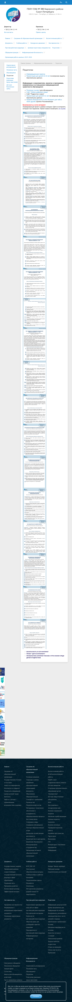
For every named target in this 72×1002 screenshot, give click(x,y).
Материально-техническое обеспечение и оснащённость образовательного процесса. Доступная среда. (35, 813)
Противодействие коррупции (14, 48)
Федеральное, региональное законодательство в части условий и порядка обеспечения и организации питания (57, 918)
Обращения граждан (11, 52)
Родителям (56, 48)
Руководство (30, 802)
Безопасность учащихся (12, 788)
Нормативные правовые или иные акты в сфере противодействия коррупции (35, 907)
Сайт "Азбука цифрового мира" (37, 92)
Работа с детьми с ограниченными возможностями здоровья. (12, 802)
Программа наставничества (13, 905)
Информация (52, 850)
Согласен (36, 996)
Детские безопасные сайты (10, 87)
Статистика (8, 971)
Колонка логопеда (54, 825)
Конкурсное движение (37, 43)
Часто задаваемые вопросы (13, 980)
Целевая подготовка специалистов (39, 48)
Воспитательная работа (54, 38)
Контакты (7, 797)
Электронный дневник (55, 939)
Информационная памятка (35, 74)
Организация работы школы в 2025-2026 (18, 57)
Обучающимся (11, 73)
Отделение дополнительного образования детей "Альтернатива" (57, 791)
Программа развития (11, 886)
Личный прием (8, 969)
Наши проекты (31, 894)
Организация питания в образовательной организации (33, 853)
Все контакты (8, 32)
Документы (9, 43)
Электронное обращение (12, 963)
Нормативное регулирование (11, 66)
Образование (30, 794)
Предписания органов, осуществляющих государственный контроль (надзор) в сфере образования (13, 874)
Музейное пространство (56, 833)
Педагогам (9, 75)
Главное (7, 38)
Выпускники (52, 839)
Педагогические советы (34, 880)
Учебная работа (21, 43)
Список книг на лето (54, 950)
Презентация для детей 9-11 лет (37, 96)
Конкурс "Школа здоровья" (56, 866)
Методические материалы (34, 913)
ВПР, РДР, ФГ (30, 866)
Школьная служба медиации (57, 816)
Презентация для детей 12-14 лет (38, 76)
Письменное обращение (12, 966)
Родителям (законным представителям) (12, 80)
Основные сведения (32, 777)
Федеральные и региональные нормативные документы (13, 910)
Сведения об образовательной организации (28, 38)
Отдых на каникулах (54, 947)
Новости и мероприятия (12, 785)
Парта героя (52, 836)
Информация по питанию (56, 910)
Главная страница (26, 63)
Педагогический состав (33, 805)
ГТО (49, 842)
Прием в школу (41, 32)
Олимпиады (30, 886)
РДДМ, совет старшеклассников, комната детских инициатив (57, 782)
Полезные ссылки (32, 90)
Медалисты (30, 883)
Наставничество (54, 43)
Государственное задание (12, 866)
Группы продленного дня (56, 907)
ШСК (49, 802)
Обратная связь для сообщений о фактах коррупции (33, 924)
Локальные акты (11, 70)
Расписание (51, 953)
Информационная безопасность (32, 52)
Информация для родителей (57, 905)
